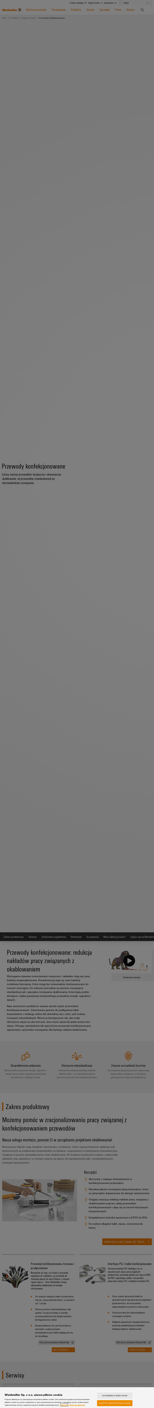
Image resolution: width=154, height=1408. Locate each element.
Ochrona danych (77, 1406)
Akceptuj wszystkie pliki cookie (114, 1404)
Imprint (64, 1406)
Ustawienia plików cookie (114, 1396)
